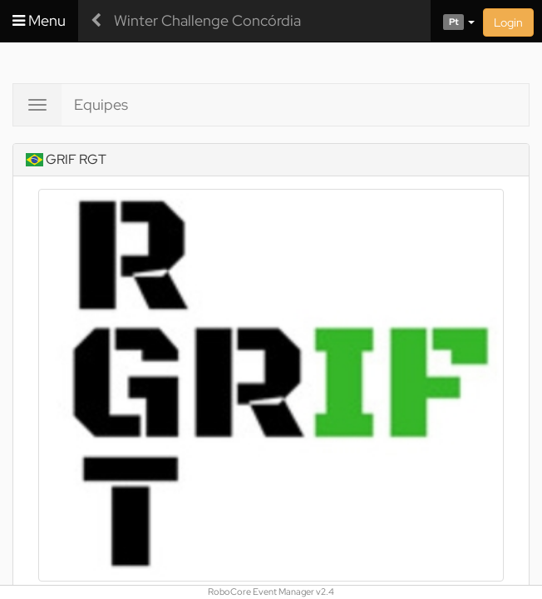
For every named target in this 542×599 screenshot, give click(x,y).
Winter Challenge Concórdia (207, 20)
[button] (453, 21)
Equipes (101, 104)
